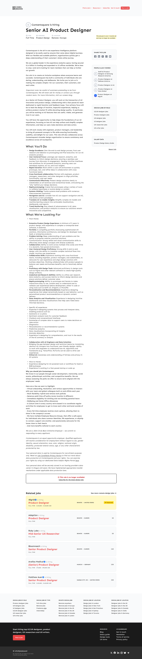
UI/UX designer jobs (101, 111)
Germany (87, 564)
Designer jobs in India (119, 611)
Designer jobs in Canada (119, 608)
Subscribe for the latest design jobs (71, 480)
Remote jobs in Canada (67, 613)
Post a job (125, 8)
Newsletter (120, 634)
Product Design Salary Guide (104, 143)
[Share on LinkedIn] (99, 56)
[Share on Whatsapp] (106, 56)
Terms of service (122, 637)
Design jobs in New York (91, 606)
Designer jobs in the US (119, 603)
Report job (112, 149)
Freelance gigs (42, 608)
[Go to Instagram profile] (122, 653)
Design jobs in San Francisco (93, 608)
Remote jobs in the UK (66, 611)
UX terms (103, 639)
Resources (97, 8)
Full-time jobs (41, 603)
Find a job (87, 8)
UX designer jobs (100, 118)
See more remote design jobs (102, 493)
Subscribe (106, 8)
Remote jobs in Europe (67, 606)
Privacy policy (121, 639)
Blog (101, 632)
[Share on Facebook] (95, 56)
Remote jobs (41, 606)
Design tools (105, 637)
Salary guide (105, 634)
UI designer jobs (99, 121)
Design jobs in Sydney (90, 611)
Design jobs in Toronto (91, 613)
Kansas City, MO (82, 580)
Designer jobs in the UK (119, 606)
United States (89, 502)
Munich (79, 564)
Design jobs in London (91, 603)
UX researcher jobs (100, 125)
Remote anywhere (65, 603)
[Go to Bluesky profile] (125, 653)
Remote (55, 38)
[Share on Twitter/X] (102, 56)
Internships (40, 611)
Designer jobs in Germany (120, 613)
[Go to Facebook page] (115, 653)
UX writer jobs (99, 128)
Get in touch (115, 8)
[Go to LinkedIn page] (118, 653)
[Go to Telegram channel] (128, 653)
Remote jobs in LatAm (66, 616)
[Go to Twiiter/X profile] (111, 653)
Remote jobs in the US (66, 608)
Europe (63, 38)
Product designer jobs (101, 115)
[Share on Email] (110, 56)
